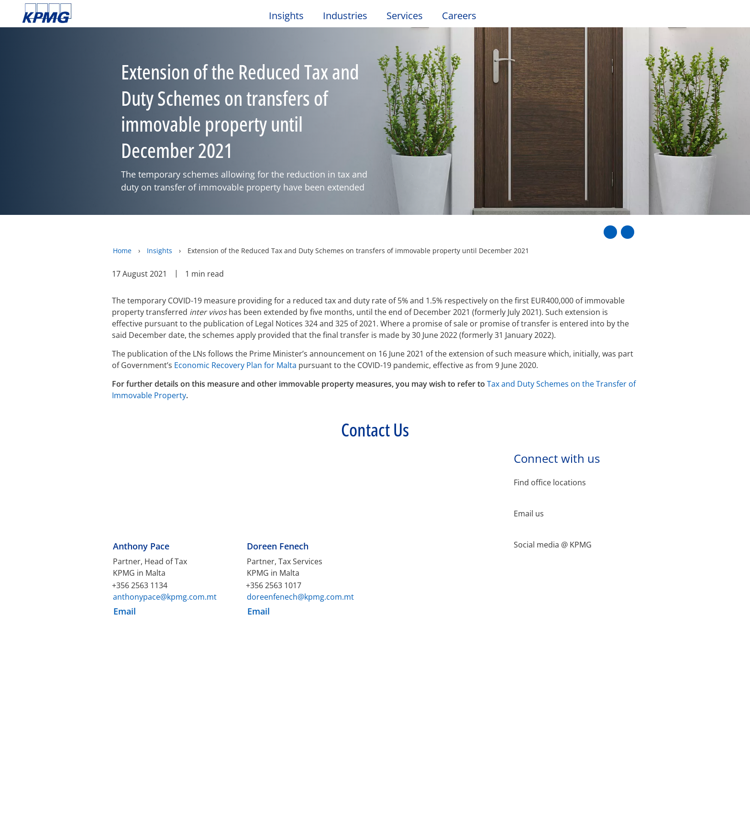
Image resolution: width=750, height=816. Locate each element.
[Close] (734, 794)
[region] (375, 796)
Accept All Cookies (608, 797)
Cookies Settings (537, 797)
